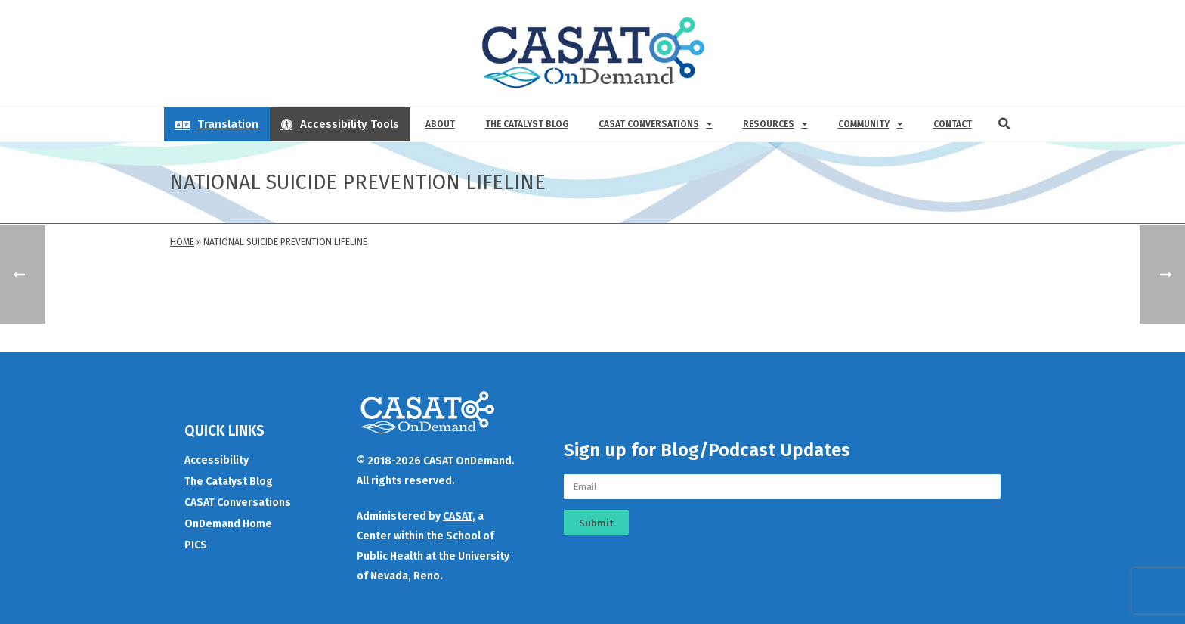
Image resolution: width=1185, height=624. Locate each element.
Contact (952, 124)
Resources (775, 124)
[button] (1004, 124)
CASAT (457, 516)
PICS (195, 545)
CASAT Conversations (656, 124)
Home (182, 242)
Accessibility (216, 460)
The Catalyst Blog (526, 124)
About (440, 124)
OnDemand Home (228, 523)
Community (870, 124)
